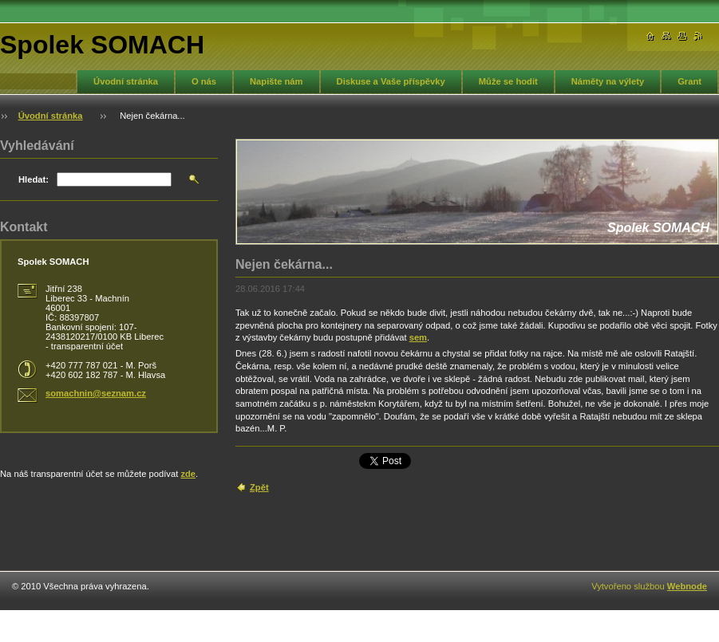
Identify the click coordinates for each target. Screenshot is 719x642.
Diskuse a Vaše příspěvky (391, 81)
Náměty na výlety (607, 81)
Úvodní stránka (125, 81)
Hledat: (33, 179)
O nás (204, 81)
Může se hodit (508, 81)
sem (418, 337)
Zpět (259, 487)
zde (188, 474)
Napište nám (276, 81)
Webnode (687, 586)
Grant (689, 81)
